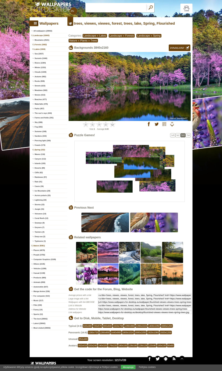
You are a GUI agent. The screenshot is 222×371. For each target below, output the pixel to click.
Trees (94, 40)
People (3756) (39, 255)
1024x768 (118, 326)
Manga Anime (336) (42, 291)
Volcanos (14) (40, 214)
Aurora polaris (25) (43, 195)
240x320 (102, 345)
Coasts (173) (40, 145)
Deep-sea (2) (40, 236)
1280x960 (129, 326)
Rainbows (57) (41, 177)
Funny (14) (38, 310)
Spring (156, 35)
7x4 (188, 135)
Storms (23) (40, 204)
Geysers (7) (39, 227)
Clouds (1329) (40, 72)
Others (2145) (39, 264)
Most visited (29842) (42, 328)
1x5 (172, 135)
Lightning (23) (41, 200)
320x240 (92, 345)
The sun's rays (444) (43, 113)
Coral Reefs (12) (41, 218)
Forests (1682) (41, 45)
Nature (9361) (39, 246)
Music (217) (38, 300)
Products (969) (40, 278)
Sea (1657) (39, 54)
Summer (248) (41, 131)
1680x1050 (140, 332)
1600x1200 (166, 326)
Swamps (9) (40, 223)
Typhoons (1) (40, 241)
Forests (129, 35)
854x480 (83, 339)
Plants (83, 40)
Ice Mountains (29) (42, 191)
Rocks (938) (40, 81)
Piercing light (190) (43, 141)
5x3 (183, 135)
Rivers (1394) (40, 63)
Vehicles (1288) (40, 268)
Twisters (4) (39, 232)
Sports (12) (38, 314)
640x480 (87, 326)
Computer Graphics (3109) (45, 259)
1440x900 (116, 332)
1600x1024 (128, 332)
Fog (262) (39, 127)
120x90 (152, 345)
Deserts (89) (40, 168)
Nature (73, 40)
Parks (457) (39, 109)
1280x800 (105, 332)
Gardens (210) (41, 136)
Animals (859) (39, 282)
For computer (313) (42, 296)
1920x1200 (165, 332)
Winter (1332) (40, 67)
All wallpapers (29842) (43, 31)
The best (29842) (41, 319)
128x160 (133, 345)
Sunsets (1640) (41, 58)
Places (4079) (39, 250)
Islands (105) (40, 163)
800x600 (107, 326)
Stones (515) (40, 95)
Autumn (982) (40, 77)
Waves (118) (40, 154)
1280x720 (93, 332)
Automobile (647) (41, 287)
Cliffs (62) (39, 173)
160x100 (122, 345)
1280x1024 (141, 326)
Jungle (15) (39, 209)
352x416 (82, 345)
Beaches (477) (41, 99)
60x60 (170, 345)
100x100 (161, 345)
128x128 (142, 345)
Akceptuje (128, 367)
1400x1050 (154, 326)
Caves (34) (39, 186)
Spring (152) (40, 150)
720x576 (97, 326)
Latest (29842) (39, 323)
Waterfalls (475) (41, 104)
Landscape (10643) (42, 35)
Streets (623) (40, 86)
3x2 (177, 135)
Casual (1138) (39, 273)
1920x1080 (153, 332)
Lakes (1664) (40, 49)
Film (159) (38, 305)
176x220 (112, 345)
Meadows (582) (41, 90)
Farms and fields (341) (44, 118)
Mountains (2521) (42, 40)
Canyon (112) (40, 159)
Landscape (89, 35)
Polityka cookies (147, 367)
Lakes (102, 35)
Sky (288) (39, 122)
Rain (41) (38, 182)
